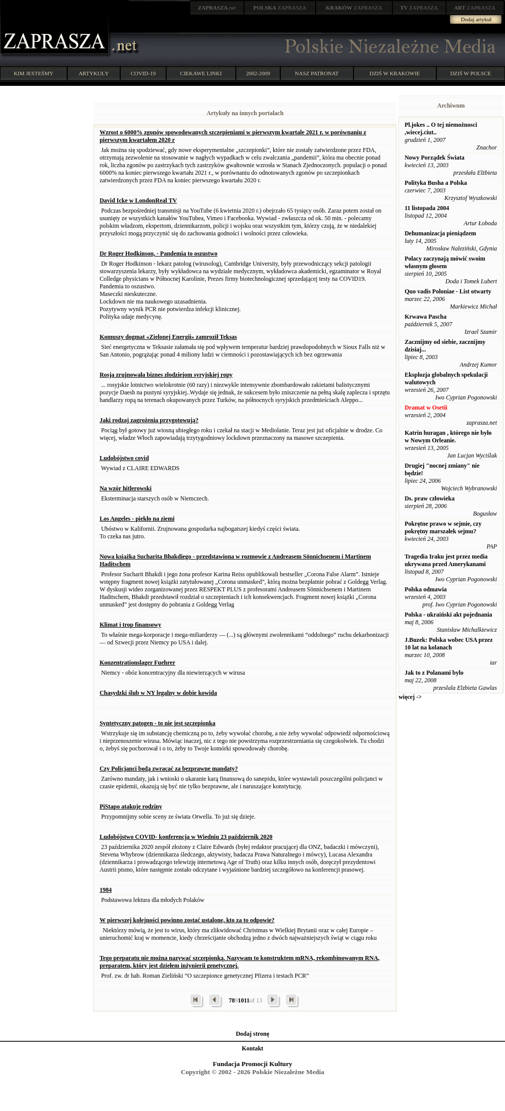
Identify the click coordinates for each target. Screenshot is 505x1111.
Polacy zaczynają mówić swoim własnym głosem (445, 262)
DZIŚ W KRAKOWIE (395, 73)
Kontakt (253, 1048)
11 (246, 1000)
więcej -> (410, 696)
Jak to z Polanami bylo (434, 672)
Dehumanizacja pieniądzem (440, 233)
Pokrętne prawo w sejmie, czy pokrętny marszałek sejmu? (443, 527)
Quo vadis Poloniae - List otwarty (448, 291)
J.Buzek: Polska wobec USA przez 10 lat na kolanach (448, 643)
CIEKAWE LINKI (201, 73)
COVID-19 (143, 73)
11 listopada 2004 (427, 208)
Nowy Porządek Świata (435, 157)
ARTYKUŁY (94, 73)
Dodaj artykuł (476, 19)
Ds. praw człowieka (429, 498)
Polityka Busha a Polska (436, 182)
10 (241, 1000)
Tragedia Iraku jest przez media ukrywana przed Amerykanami (446, 560)
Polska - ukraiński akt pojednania (448, 614)
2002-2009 (258, 73)
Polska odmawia (426, 589)
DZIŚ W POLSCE (470, 73)
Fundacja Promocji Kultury (252, 1064)
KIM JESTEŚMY (34, 73)
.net (217, 8)
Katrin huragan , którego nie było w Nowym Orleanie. (448, 436)
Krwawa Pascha (425, 316)
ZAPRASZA (280, 8)
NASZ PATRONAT (317, 73)
